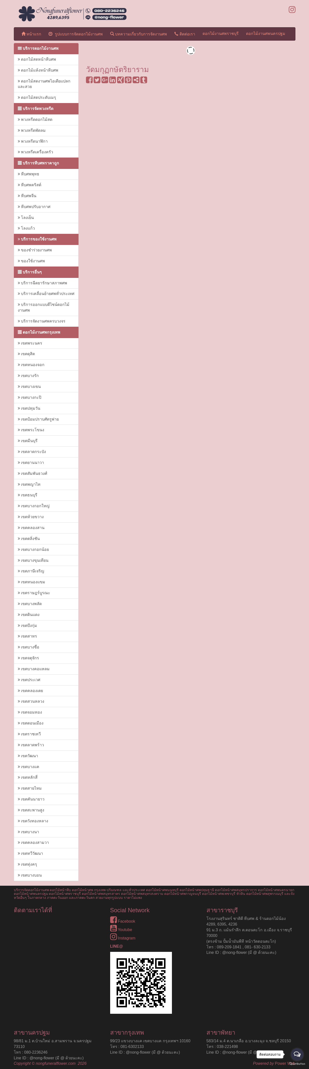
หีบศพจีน (27, 196)
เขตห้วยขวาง (31, 517)
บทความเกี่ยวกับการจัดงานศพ (138, 33)
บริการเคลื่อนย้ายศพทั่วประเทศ (46, 294)
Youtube (121, 930)
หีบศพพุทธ (28, 174)
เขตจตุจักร (28, 658)
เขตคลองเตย (30, 691)
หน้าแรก (31, 33)
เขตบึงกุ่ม (27, 625)
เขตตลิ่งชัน (29, 538)
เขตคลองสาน (31, 528)
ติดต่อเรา (184, 33)
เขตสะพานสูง (31, 810)
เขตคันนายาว (31, 799)
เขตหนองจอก (31, 365)
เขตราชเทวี (29, 734)
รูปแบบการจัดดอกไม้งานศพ (76, 33)
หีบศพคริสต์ (29, 185)
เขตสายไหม (30, 788)
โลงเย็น (26, 217)
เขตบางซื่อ (28, 647)
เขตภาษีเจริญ (31, 571)
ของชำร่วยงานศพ (35, 250)
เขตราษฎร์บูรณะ (34, 593)
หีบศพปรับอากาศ (34, 207)
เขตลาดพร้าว (31, 745)
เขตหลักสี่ (28, 777)
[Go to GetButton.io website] (297, 1064)
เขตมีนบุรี (28, 441)
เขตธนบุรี (27, 495)
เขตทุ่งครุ (27, 864)
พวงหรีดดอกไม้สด (35, 119)
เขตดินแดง (29, 615)
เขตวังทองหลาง (33, 821)
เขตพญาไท (29, 484)
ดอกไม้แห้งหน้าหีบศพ (38, 70)
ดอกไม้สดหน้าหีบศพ (37, 59)
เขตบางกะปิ (29, 397)
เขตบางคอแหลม (34, 669)
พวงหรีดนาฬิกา (33, 141)
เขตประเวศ (29, 680)
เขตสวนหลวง (31, 701)
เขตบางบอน (30, 875)
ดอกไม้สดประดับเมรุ (37, 97)
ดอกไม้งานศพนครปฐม (265, 33)
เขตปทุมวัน (29, 408)
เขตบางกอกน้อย (33, 549)
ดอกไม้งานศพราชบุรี (221, 33)
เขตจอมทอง (30, 712)
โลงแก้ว (26, 228)
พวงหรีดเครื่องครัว (35, 152)
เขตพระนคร (30, 343)
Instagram (123, 938)
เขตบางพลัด (30, 604)
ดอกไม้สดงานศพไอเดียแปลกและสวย (44, 84)
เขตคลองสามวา (33, 842)
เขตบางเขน (29, 386)
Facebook (122, 921)
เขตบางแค (28, 767)
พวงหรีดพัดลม (32, 130)
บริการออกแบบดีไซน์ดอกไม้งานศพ (43, 307)
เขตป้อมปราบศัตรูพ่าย (38, 419)
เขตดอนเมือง (30, 723)
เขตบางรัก (28, 376)
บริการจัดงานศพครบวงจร (41, 321)
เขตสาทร (27, 636)
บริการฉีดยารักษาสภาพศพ (42, 283)
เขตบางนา (28, 832)
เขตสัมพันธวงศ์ (32, 473)
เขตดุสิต (26, 354)
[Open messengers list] (297, 1054)
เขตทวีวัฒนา (30, 853)
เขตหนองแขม (31, 582)
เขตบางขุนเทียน (33, 560)
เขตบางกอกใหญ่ (34, 506)
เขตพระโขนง (31, 430)
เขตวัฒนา (28, 756)
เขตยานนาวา (31, 462)
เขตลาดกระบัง (32, 452)
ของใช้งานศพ (31, 261)
